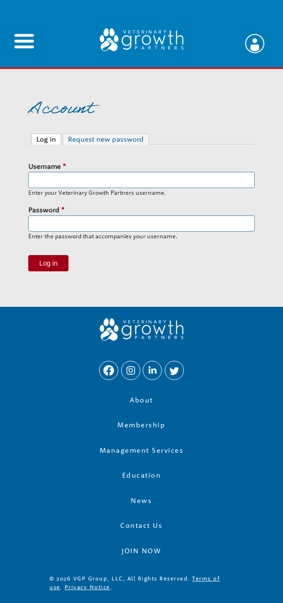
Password (46, 209)
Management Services (142, 450)
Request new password (106, 139)
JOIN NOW (141, 550)
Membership (141, 424)
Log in (48, 139)
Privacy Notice (87, 587)
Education (141, 475)
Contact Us (141, 525)
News (141, 500)
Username (47, 166)
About (141, 399)
